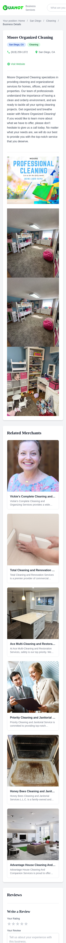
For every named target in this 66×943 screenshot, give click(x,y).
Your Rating (13, 918)
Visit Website (18, 64)
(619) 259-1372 (19, 52)
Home (21, 20)
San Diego (35, 20)
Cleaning (51, 20)
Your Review (14, 930)
